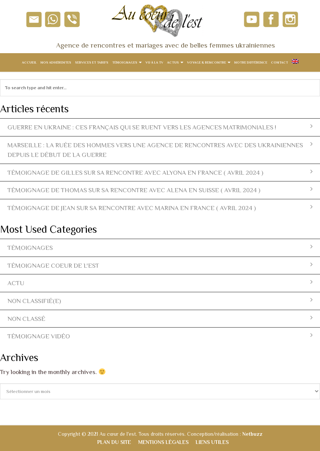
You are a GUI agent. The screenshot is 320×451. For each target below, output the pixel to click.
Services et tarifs (91, 62)
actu (160, 283)
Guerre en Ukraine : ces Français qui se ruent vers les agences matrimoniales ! (160, 127)
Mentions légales (163, 442)
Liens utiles (212, 442)
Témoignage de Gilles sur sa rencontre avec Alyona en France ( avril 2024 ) (160, 172)
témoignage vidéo (160, 336)
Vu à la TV (154, 62)
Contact (279, 62)
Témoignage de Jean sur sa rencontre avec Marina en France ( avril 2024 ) (160, 208)
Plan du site (114, 442)
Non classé (160, 318)
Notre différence (250, 62)
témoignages (160, 247)
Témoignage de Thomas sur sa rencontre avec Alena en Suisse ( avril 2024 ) (160, 190)
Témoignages (127, 62)
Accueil (29, 62)
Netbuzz (252, 434)
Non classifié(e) (160, 301)
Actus (175, 62)
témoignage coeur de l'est (160, 265)
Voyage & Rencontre (209, 62)
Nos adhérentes (55, 62)
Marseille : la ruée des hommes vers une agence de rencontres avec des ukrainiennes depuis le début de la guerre (160, 150)
